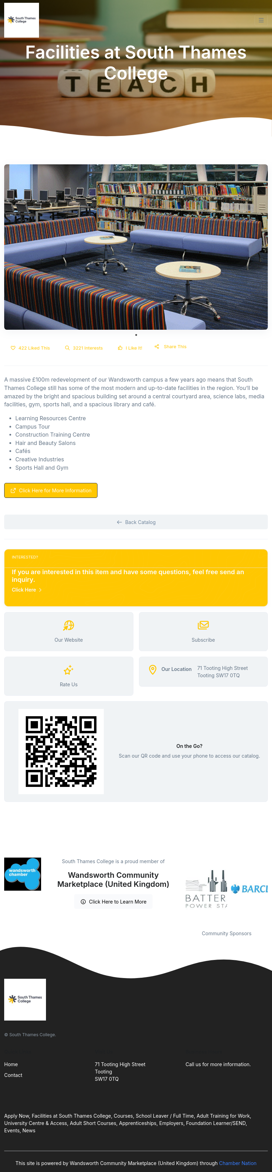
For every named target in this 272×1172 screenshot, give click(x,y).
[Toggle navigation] (261, 20)
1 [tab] (136, 334)
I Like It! (129, 348)
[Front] (23, 20)
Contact (13, 1075)
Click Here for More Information (51, 490)
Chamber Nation (238, 1163)
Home (11, 1064)
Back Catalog (136, 522)
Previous (180, 889)
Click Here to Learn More (113, 902)
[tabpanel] (136, 247)
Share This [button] (170, 346)
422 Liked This (30, 348)
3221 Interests (83, 348)
